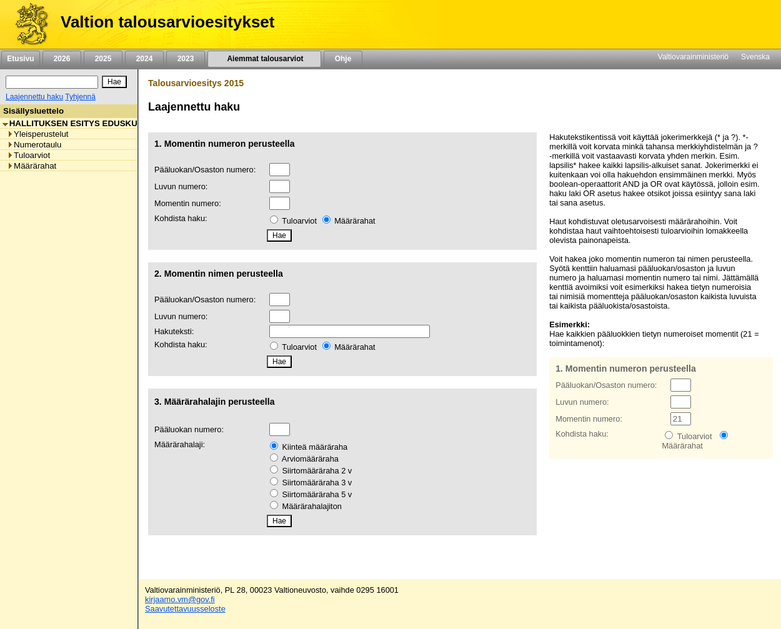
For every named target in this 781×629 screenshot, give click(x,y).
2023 (185, 58)
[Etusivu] (27, 24)
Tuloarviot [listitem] (28, 155)
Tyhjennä (80, 96)
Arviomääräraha (310, 458)
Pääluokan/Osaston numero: (205, 169)
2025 (103, 58)
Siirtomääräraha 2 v (317, 470)
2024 (144, 58)
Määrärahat (354, 220)
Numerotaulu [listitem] (34, 144)
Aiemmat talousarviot (264, 58)
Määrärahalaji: (179, 444)
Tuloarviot (299, 220)
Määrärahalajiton (312, 506)
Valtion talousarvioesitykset (167, 21)
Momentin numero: (187, 203)
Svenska (755, 56)
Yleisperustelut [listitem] (37, 134)
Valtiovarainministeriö (693, 56)
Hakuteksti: (174, 331)
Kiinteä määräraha (315, 447)
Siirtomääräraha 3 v (317, 482)
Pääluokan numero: (189, 429)
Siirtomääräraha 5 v (317, 494)
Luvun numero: (180, 186)
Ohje (343, 58)
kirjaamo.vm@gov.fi (180, 599)
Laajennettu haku (34, 96)
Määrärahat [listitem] (31, 166)
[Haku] (52, 82)
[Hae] (114, 82)
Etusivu (20, 58)
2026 (61, 58)
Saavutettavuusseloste (185, 608)
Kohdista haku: (180, 218)
